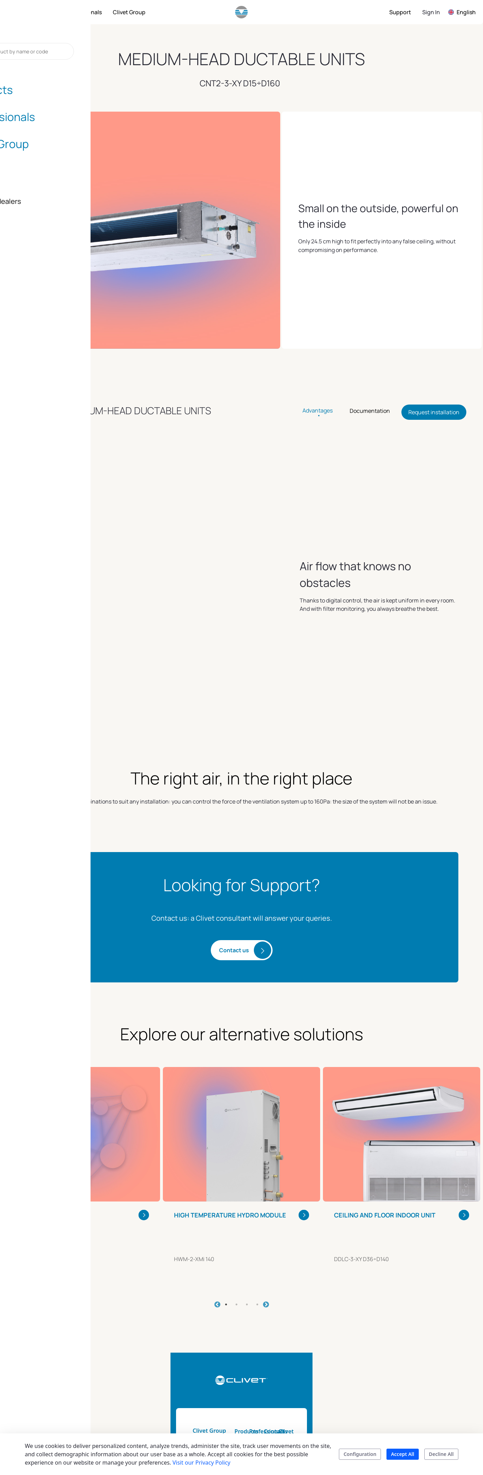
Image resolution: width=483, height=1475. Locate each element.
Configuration (359, 1454)
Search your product (235, 1404)
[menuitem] (43, 12)
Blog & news (401, 1388)
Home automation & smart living (236, 1367)
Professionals (286, 1338)
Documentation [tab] (370, 411)
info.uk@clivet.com (85, 1375)
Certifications (402, 1400)
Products (221, 1338)
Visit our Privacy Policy (202, 1462)
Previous (217, 1211)
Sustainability (402, 1350)
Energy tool (283, 1384)
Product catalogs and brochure (237, 1388)
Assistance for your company (351, 1396)
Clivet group (401, 1338)
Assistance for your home (351, 1375)
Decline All (441, 1454)
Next (266, 1211)
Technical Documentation (288, 1367)
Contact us (234, 857)
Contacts (339, 1338)
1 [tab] (226, 1211)
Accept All (402, 1454)
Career (394, 1413)
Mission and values (410, 1363)
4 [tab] (257, 1211)
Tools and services (291, 1350)
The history (400, 1375)
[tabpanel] (81, 1079)
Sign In (431, 12)
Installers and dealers (344, 1355)
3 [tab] (246, 1211)
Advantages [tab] (317, 410)
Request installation (433, 412)
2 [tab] (236, 1211)
